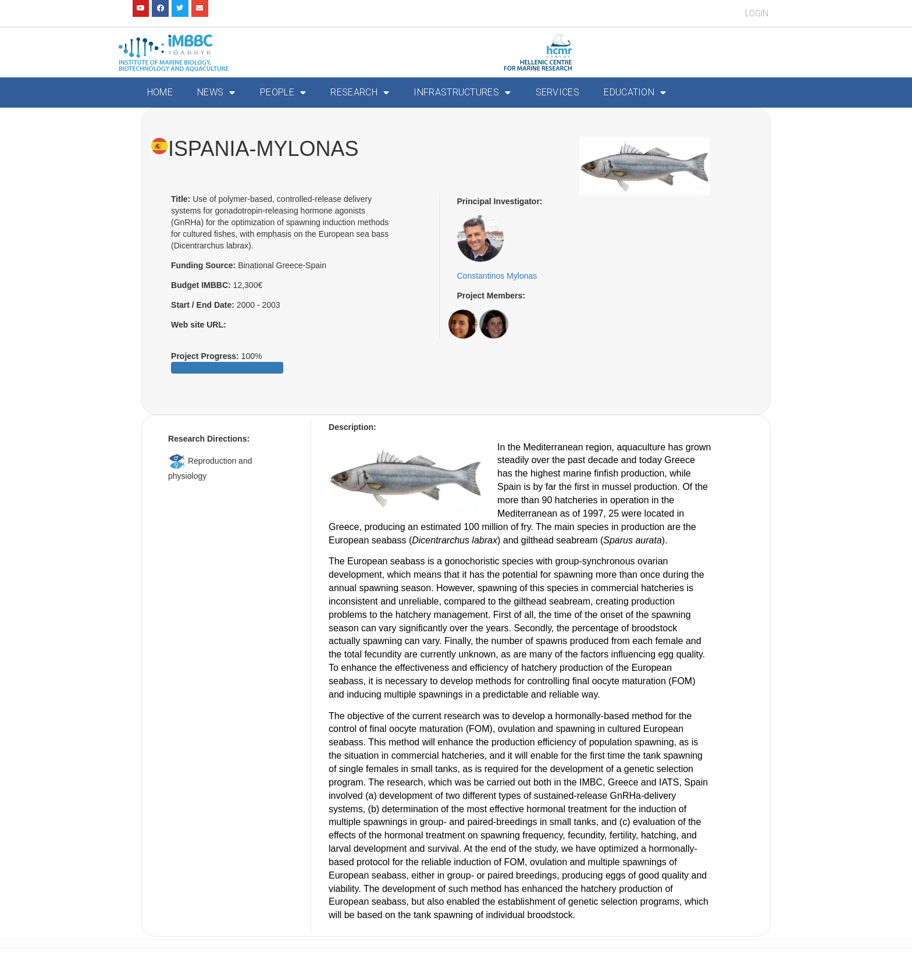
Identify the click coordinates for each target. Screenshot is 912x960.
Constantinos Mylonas (497, 275)
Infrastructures (462, 92)
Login (756, 13)
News (216, 92)
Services (557, 92)
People (283, 92)
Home (160, 92)
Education (635, 92)
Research (359, 92)
